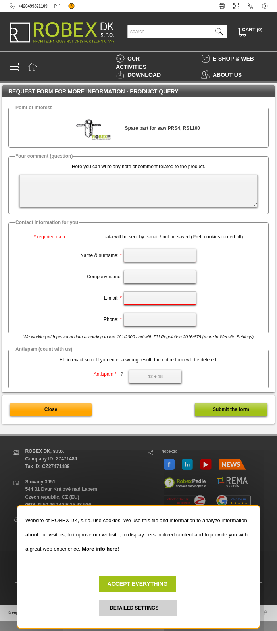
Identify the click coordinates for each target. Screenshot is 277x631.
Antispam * (108, 374)
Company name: (104, 276)
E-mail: (113, 298)
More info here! (100, 549)
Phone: (113, 319)
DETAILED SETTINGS (134, 608)
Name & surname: (101, 255)
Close (51, 409)
